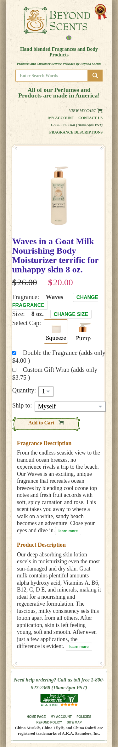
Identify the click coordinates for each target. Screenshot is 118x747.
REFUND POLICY (49, 722)
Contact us (90, 118)
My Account (61, 118)
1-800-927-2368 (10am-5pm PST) (76, 125)
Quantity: (24, 390)
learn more (68, 531)
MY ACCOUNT (61, 716)
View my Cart (86, 110)
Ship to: (22, 405)
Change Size (71, 314)
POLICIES (83, 716)
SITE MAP (74, 722)
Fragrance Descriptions (76, 132)
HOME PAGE (36, 716)
